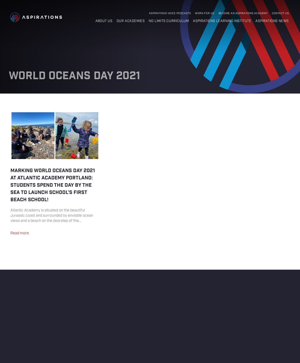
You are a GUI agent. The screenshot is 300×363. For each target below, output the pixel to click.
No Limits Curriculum (169, 21)
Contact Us (280, 13)
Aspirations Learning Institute (222, 21)
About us (103, 21)
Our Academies (131, 21)
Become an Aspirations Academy (243, 13)
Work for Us (204, 13)
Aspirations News (272, 21)
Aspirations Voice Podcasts (170, 13)
